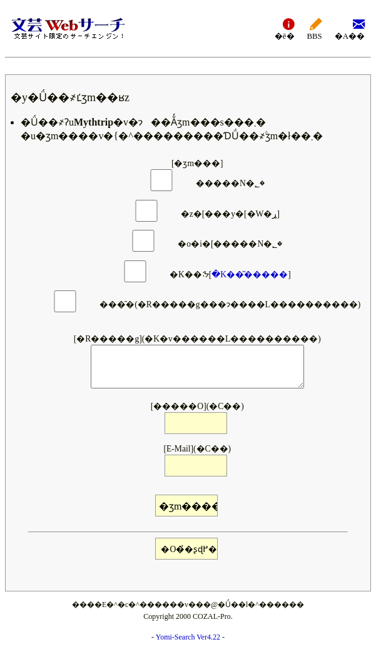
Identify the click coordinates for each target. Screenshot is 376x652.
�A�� (350, 28)
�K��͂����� (249, 274)
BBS (314, 28)
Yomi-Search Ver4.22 (188, 637)
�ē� (285, 28)
